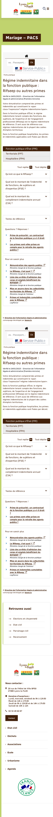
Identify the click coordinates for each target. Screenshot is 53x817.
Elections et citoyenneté (23, 618)
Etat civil (15, 625)
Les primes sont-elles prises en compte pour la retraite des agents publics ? (27, 247)
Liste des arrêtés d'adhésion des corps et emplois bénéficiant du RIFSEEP (25, 280)
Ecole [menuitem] (9, 752)
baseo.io (28, 320)
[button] (26, 174)
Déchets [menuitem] (10, 736)
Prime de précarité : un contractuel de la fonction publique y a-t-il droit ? (27, 238)
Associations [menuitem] (13, 744)
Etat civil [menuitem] (11, 728)
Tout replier (24, 167)
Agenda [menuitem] (10, 769)
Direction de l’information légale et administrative (26, 318)
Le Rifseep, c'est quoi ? (22, 271)
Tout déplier (42, 167)
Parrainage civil (18, 631)
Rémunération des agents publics (27, 265)
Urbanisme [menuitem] (12, 760)
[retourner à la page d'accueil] (26, 9)
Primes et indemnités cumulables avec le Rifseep (26, 298)
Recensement (18, 637)
